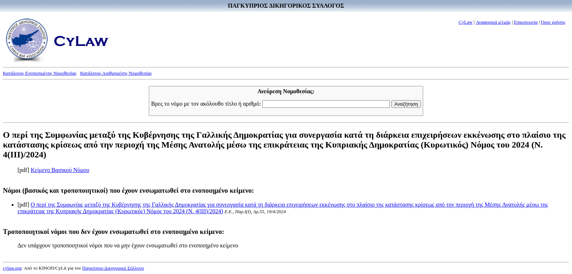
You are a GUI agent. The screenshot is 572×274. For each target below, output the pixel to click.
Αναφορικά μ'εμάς (493, 22)
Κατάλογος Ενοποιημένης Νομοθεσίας (40, 73)
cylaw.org (12, 268)
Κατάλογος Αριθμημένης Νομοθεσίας (116, 73)
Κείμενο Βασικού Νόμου (60, 170)
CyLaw (465, 22)
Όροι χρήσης (553, 22)
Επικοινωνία (526, 22)
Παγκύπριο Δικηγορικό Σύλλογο (113, 268)
